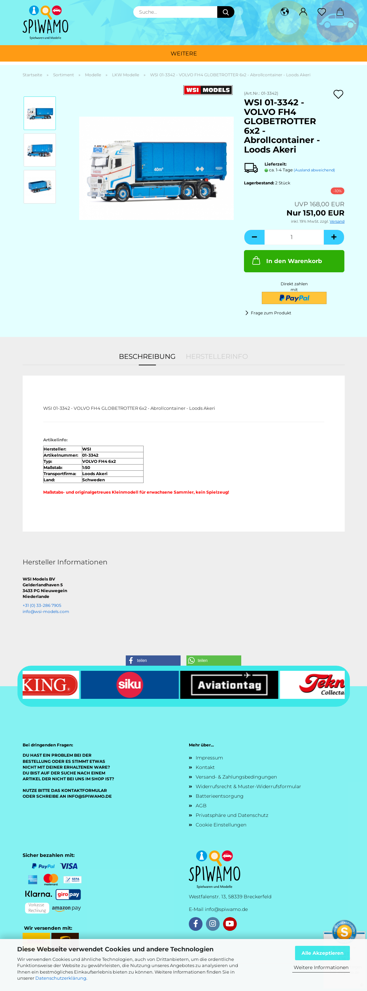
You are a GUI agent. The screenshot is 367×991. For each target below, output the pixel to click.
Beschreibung (147, 356)
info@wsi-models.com (46, 611)
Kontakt (205, 767)
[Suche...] (225, 12)
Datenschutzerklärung (60, 978)
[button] (285, 12)
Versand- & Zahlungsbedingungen (236, 777)
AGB (201, 806)
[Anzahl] (294, 237)
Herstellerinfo (217, 356)
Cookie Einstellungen (221, 825)
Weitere (184, 53)
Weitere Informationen (321, 967)
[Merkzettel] (322, 12)
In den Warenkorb (286, 260)
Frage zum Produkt (271, 312)
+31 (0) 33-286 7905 (42, 605)
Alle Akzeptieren (323, 953)
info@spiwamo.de (226, 909)
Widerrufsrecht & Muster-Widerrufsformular (248, 786)
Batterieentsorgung (220, 796)
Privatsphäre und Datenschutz (232, 815)
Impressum (209, 758)
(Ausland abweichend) (314, 170)
